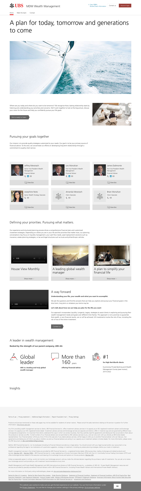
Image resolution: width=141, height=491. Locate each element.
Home (12, 13)
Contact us (112, 5)
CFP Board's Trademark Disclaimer (85, 477)
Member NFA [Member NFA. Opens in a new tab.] (89, 455)
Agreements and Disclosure (82, 479)
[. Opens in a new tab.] (16, 5)
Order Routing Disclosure (60, 475)
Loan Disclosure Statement (30, 477)
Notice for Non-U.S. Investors (17, 475)
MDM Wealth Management (43, 6)
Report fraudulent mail (59, 417)
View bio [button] (33, 182)
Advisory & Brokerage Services (64, 477)
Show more (29, 279)
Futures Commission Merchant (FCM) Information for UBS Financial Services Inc (47, 479)
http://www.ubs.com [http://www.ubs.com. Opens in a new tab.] (23, 425)
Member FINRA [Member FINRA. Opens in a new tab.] (28, 453)
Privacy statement (24, 417)
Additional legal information (41, 417)
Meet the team (21, 13)
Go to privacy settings (92, 487)
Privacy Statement (28, 487)
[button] (31, 176)
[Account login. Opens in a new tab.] (125, 5)
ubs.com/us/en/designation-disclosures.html (67, 471)
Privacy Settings (74, 417)
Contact (32, 13)
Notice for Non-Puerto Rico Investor (39, 475)
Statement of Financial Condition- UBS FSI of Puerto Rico (109, 475)
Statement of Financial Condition (79, 475)
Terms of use (12, 417)
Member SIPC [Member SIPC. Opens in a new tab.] (18, 453)
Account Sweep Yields (47, 477)
